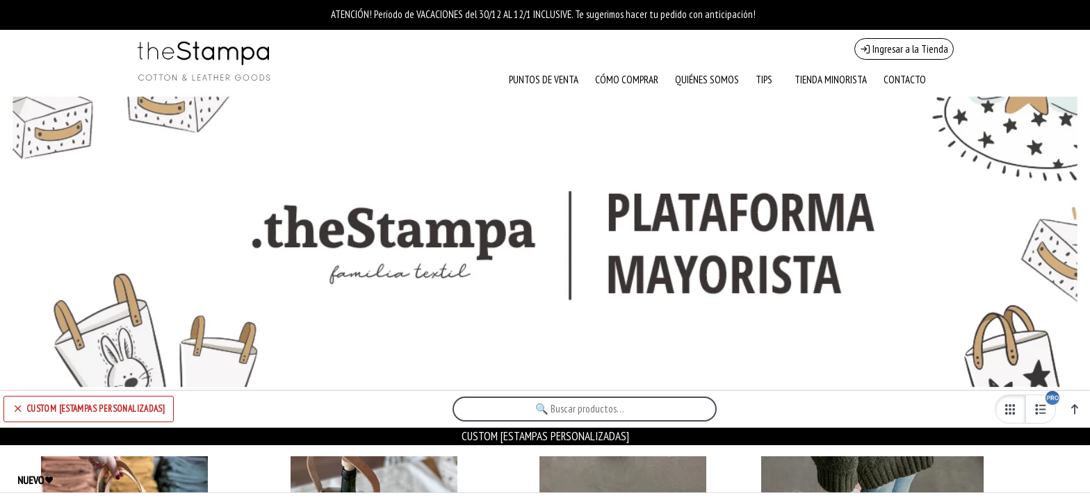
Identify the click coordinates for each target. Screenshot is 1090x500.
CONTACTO (905, 79)
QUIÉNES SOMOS (707, 79)
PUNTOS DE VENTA (543, 79)
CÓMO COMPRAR (626, 79)
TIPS (764, 79)
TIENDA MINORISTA (831, 79)
